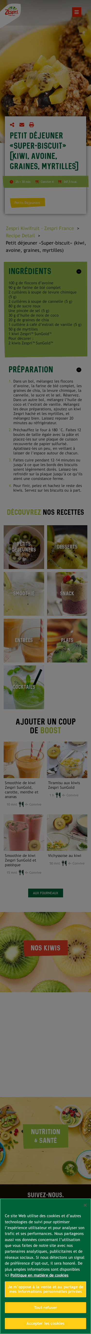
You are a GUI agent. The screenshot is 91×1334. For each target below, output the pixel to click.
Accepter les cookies (45, 1323)
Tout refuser (45, 1307)
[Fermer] (85, 1205)
